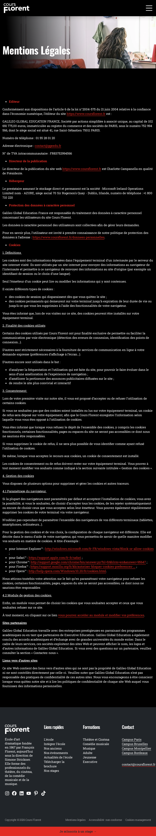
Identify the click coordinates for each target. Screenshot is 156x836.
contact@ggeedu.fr (48, 146)
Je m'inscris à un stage (78, 831)
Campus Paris (131, 739)
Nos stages (51, 771)
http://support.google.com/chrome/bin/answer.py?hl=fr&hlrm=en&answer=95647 (88, 562)
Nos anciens (53, 748)
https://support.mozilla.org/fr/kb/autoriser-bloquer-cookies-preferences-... (82, 566)
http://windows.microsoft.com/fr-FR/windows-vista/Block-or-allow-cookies (99, 549)
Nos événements (56, 753)
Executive (90, 762)
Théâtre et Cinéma (96, 739)
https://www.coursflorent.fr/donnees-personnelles (68, 237)
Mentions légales (75, 820)
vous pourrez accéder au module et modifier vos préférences (101, 615)
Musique (89, 748)
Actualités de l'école (58, 757)
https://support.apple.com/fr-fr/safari (55, 558)
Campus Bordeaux (135, 753)
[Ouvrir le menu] (149, 8)
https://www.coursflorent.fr (86, 114)
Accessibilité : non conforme (105, 820)
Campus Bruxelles (135, 744)
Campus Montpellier (136, 748)
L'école (49, 739)
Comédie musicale (96, 744)
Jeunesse (89, 757)
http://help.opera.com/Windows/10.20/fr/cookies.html (67, 571)
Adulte (87, 753)
